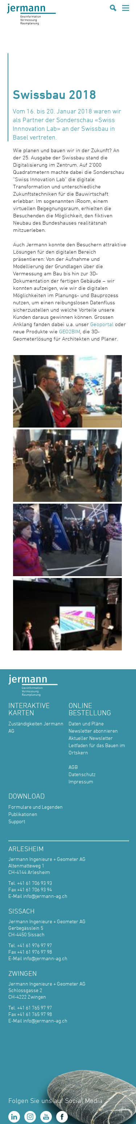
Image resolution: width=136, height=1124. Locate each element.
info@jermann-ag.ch (45, 896)
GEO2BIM (69, 331)
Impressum (81, 781)
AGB (73, 767)
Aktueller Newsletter (91, 738)
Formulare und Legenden (35, 807)
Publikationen (22, 814)
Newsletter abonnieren (93, 731)
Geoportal (102, 324)
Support (16, 821)
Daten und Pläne (86, 723)
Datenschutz (82, 774)
